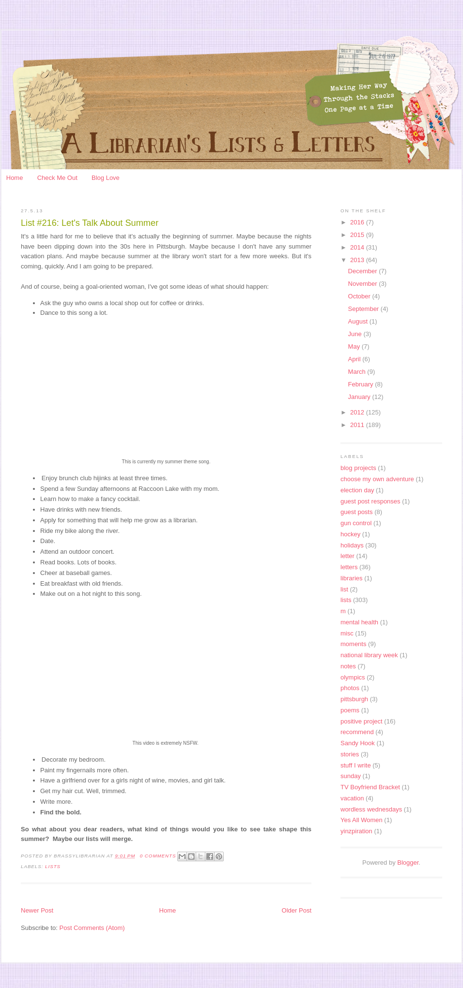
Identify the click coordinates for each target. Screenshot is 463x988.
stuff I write (355, 765)
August (359, 321)
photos (349, 688)
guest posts (356, 512)
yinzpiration (356, 831)
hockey (350, 534)
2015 (358, 234)
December (363, 271)
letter (347, 556)
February (361, 384)
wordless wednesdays (371, 809)
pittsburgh (354, 699)
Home (14, 177)
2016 (358, 222)
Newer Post (37, 910)
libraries (351, 578)
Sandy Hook (357, 743)
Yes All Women (361, 820)
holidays (352, 545)
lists (53, 866)
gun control (355, 523)
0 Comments (158, 855)
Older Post (296, 910)
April (355, 359)
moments (353, 644)
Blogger (407, 862)
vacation (352, 798)
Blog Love (106, 177)
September (364, 308)
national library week (369, 655)
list (344, 589)
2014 (358, 247)
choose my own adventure (377, 479)
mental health (359, 622)
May (355, 346)
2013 (358, 260)
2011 (358, 424)
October (360, 296)
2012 (358, 412)
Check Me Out (57, 177)
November (363, 283)
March (358, 371)
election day (357, 490)
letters (348, 567)
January (360, 396)
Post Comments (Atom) (92, 927)
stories (349, 754)
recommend (357, 732)
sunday (350, 776)
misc (347, 633)
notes (348, 666)
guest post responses (370, 501)
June (356, 334)
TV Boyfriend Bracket (370, 787)
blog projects (358, 468)
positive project (361, 721)
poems (349, 710)
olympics (352, 677)
